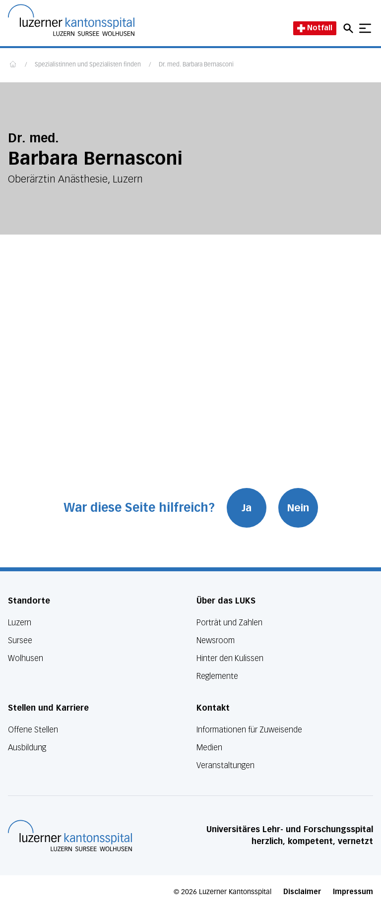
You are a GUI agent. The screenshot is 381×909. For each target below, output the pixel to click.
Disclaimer (302, 892)
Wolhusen (25, 658)
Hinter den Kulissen (229, 658)
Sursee (20, 640)
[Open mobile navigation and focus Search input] (349, 28)
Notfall (314, 28)
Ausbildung (27, 747)
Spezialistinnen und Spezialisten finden (88, 65)
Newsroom (215, 640)
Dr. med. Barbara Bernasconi (196, 65)
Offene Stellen (33, 729)
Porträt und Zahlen (229, 622)
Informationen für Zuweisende (249, 729)
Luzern (19, 622)
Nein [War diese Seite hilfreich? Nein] (298, 508)
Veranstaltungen (225, 765)
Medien (209, 747)
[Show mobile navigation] (365, 28)
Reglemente (217, 676)
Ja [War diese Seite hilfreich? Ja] (247, 508)
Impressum (353, 892)
